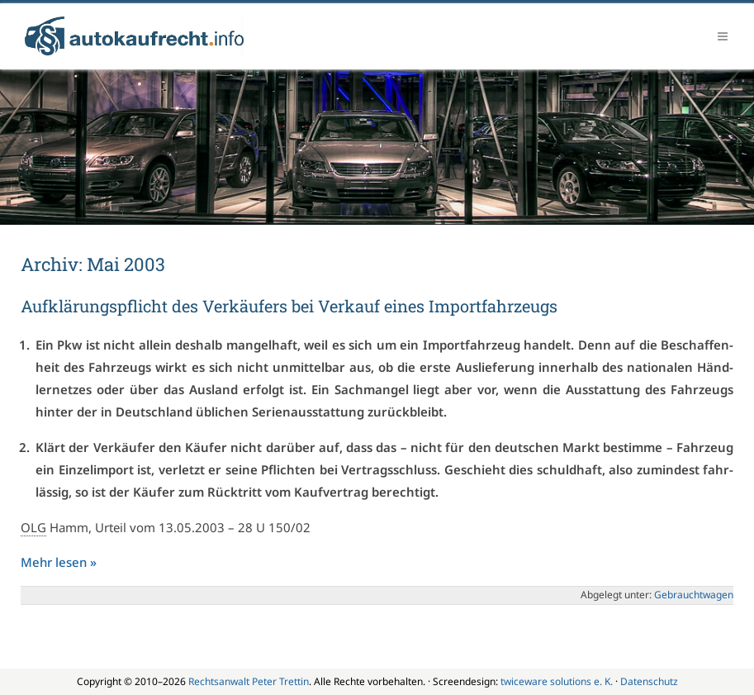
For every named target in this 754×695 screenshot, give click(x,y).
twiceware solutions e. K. (556, 681)
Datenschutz (649, 681)
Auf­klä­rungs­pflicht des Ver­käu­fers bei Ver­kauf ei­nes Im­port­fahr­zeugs (289, 306)
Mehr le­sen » (59, 562)
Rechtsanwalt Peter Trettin (248, 681)
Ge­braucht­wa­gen (693, 595)
